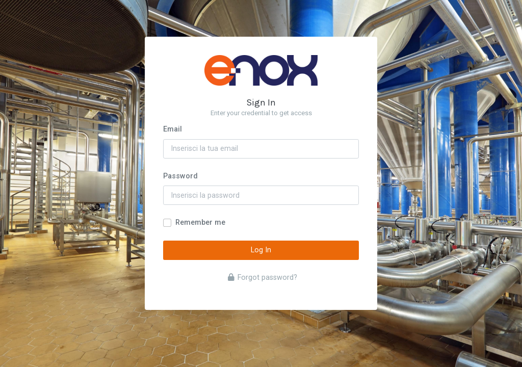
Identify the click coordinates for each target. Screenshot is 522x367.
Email (172, 129)
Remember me (200, 222)
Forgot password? (262, 277)
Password (180, 176)
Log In (261, 250)
